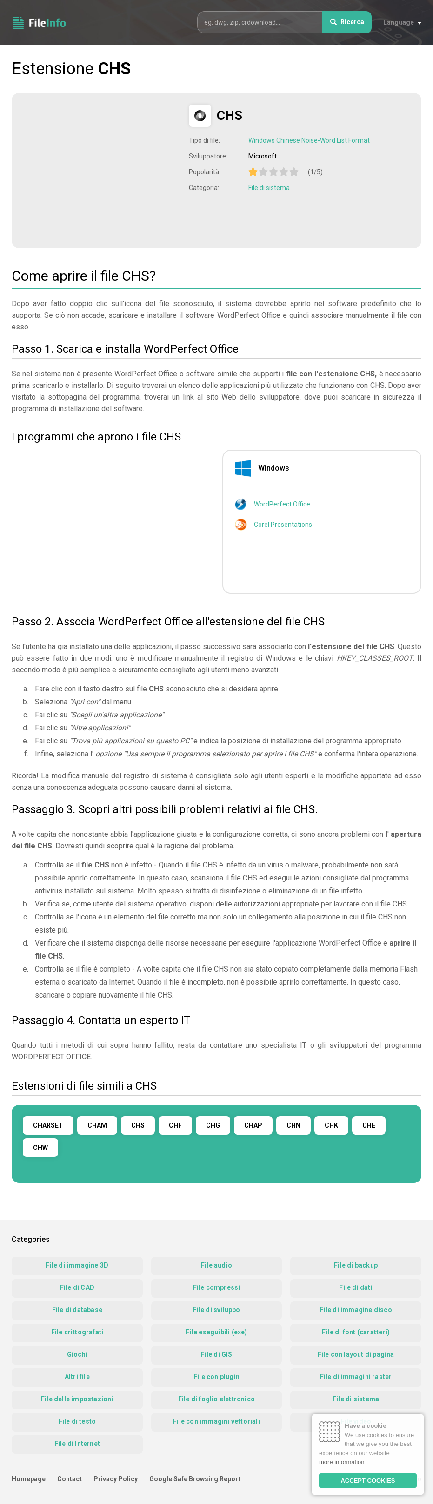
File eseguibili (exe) (216, 1332)
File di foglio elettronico (216, 1399)
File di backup (356, 1265)
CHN (293, 1125)
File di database (77, 1310)
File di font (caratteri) (356, 1332)
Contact (69, 1479)
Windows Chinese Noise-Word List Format (309, 140)
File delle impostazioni (77, 1399)
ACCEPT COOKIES (367, 1480)
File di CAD (77, 1287)
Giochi (77, 1354)
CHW (40, 1147)
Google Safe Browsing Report (194, 1479)
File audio (216, 1265)
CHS (138, 1125)
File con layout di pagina (356, 1354)
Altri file (77, 1376)
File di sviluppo (216, 1310)
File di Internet (77, 1443)
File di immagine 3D (77, 1265)
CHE (368, 1125)
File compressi (216, 1287)
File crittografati (77, 1332)
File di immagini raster (356, 1376)
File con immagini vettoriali (216, 1421)
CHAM (97, 1125)
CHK (331, 1125)
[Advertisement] (101, 170)
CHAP (253, 1125)
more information (342, 1461)
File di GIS (216, 1354)
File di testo (77, 1421)
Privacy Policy (115, 1479)
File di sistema (269, 187)
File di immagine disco (356, 1310)
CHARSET (48, 1125)
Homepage (29, 1479)
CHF (175, 1125)
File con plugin (216, 1376)
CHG (213, 1125)
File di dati (355, 1287)
